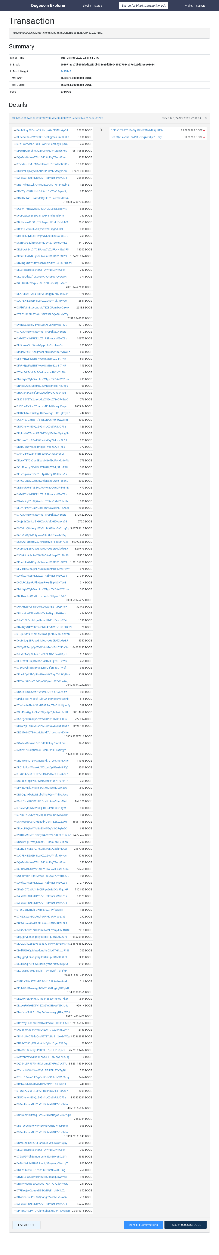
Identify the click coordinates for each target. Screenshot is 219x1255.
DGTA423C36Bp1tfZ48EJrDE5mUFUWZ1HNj (42, 419)
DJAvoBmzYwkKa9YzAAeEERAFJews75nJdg (43, 1057)
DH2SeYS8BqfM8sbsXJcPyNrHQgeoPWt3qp (42, 1043)
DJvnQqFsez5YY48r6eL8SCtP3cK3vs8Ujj (40, 453)
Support (200, 5)
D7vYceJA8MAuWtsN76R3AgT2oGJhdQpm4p (43, 705)
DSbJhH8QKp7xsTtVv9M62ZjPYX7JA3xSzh (41, 692)
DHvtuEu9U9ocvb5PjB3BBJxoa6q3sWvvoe (41, 1176)
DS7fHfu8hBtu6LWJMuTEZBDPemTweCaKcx (42, 307)
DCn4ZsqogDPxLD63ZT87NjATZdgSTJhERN (42, 467)
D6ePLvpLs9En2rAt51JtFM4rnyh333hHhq (40, 215)
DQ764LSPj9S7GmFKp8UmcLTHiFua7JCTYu (41, 1063)
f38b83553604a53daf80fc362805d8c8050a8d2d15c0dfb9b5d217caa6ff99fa (57, 118)
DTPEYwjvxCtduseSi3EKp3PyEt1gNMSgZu (40, 1190)
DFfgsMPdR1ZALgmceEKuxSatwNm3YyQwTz (43, 351)
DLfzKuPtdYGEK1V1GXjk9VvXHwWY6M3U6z (42, 1005)
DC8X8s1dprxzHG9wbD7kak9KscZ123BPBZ (42, 780)
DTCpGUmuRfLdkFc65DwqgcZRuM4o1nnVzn (43, 634)
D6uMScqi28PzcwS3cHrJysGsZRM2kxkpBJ (42, 130)
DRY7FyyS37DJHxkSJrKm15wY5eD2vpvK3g (41, 191)
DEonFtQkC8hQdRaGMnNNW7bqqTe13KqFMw (43, 674)
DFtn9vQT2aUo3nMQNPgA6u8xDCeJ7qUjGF (42, 889)
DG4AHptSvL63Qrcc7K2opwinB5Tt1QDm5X (41, 606)
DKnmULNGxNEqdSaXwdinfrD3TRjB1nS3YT (41, 256)
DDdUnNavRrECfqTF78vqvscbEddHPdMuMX (42, 222)
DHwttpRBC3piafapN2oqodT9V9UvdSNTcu (41, 392)
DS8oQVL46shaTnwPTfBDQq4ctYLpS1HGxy (136, 137)
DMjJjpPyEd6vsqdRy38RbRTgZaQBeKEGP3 (41, 936)
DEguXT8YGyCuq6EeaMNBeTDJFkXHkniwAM (43, 460)
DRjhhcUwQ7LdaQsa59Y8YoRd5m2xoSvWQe (43, 1036)
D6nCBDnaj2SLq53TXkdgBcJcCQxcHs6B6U (42, 480)
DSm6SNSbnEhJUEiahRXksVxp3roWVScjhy (41, 1143)
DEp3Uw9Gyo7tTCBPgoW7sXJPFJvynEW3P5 (42, 249)
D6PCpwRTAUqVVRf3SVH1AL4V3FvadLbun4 (42, 869)
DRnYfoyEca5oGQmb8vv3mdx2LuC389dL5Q (42, 1023)
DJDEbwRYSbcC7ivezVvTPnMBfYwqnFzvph (41, 406)
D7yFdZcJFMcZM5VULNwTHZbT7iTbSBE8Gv (42, 164)
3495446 (66, 71)
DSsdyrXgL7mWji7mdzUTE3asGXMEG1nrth (42, 501)
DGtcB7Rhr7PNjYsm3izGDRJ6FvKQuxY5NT (41, 283)
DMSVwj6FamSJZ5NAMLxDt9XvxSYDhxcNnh (42, 725)
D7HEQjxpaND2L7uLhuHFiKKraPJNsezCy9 (40, 916)
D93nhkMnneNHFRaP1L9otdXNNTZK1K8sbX (42, 1104)
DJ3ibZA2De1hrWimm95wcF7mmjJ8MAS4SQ (43, 930)
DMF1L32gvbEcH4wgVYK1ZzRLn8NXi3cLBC (42, 235)
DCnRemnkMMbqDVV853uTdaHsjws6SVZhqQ (43, 1115)
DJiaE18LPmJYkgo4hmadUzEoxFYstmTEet (41, 620)
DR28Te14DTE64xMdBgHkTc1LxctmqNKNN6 (42, 198)
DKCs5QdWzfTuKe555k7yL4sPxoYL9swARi (41, 276)
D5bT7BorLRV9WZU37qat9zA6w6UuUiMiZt (41, 801)
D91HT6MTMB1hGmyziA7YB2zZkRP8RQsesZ (43, 835)
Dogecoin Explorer (48, 5)
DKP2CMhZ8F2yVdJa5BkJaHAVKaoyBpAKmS (43, 943)
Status (98, 5)
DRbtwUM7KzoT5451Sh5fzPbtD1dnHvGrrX (41, 1084)
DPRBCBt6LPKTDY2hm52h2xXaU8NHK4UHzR (43, 1210)
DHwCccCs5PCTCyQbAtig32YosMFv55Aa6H (42, 1197)
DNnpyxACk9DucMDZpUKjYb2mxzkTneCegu (42, 385)
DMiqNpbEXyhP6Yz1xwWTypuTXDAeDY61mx (42, 379)
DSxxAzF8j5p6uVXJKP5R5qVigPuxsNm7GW (42, 541)
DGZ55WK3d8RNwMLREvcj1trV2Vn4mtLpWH (42, 1029)
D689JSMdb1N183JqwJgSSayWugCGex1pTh (42, 1163)
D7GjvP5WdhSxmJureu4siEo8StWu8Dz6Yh (41, 1156)
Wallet (189, 5)
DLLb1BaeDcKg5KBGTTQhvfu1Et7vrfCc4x (40, 269)
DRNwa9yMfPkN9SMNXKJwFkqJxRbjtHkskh (41, 613)
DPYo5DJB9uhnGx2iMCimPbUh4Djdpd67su (41, 150)
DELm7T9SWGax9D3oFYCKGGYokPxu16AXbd (43, 507)
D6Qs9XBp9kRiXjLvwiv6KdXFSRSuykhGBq (41, 535)
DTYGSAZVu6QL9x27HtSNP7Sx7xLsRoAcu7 (42, 774)
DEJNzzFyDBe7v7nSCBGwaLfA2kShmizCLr (41, 848)
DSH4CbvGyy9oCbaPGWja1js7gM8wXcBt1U (42, 712)
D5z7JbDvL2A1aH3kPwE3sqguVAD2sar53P (42, 293)
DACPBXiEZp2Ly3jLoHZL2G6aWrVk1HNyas (41, 300)
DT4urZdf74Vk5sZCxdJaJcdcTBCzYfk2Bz (41, 372)
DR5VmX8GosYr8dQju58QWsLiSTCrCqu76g (42, 681)
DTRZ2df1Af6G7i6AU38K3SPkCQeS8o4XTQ (42, 314)
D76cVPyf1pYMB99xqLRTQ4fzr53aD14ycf (41, 667)
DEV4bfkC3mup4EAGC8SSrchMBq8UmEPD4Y (43, 568)
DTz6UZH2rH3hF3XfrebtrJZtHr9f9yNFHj (39, 909)
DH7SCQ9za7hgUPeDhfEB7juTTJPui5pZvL (41, 1050)
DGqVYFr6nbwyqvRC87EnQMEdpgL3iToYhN (41, 208)
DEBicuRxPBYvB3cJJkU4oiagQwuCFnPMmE (42, 487)
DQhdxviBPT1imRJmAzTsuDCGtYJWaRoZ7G (42, 875)
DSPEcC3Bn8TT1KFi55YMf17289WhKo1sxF (41, 981)
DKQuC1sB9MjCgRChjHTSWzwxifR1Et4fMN (42, 970)
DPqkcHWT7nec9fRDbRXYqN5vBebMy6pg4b (42, 433)
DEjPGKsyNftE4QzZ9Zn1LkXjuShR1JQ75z (41, 426)
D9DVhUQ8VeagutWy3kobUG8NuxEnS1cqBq (42, 528)
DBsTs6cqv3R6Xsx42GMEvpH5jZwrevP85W (42, 1125)
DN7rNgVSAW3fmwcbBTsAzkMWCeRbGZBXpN (44, 263)
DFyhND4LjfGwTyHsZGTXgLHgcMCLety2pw (41, 787)
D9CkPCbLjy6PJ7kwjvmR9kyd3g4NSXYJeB (41, 582)
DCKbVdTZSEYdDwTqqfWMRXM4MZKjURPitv (137, 130)
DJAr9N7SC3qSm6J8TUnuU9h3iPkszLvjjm (41, 750)
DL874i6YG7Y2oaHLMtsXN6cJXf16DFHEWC (42, 399)
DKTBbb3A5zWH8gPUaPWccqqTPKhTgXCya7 (43, 413)
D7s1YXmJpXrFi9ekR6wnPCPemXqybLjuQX (42, 144)
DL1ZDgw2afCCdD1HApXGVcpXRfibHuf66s (41, 474)
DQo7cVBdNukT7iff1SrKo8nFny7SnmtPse (40, 157)
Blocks (87, 5)
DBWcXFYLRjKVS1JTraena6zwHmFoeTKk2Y (42, 998)
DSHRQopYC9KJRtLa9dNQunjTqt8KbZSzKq (41, 821)
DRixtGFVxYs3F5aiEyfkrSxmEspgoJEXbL (40, 229)
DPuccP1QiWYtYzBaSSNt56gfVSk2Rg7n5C (41, 828)
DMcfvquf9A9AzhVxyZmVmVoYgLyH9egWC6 (43, 1012)
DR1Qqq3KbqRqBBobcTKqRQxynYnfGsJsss (42, 794)
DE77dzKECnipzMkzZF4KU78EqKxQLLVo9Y (41, 661)
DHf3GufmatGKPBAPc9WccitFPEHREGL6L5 (41, 923)
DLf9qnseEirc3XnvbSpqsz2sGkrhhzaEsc (40, 345)
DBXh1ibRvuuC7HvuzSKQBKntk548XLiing (40, 1170)
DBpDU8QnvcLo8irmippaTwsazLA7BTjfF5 (40, 446)
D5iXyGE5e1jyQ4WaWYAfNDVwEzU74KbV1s (42, 647)
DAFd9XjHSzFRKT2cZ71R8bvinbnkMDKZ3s (41, 177)
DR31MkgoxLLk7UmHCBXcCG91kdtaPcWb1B (43, 184)
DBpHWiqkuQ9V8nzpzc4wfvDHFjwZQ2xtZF (41, 596)
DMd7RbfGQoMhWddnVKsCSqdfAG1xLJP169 (43, 950)
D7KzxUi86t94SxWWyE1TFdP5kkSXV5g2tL (41, 331)
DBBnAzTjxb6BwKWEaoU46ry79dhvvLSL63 (41, 440)
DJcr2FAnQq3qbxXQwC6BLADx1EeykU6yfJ (41, 654)
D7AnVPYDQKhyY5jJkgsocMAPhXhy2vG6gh (42, 814)
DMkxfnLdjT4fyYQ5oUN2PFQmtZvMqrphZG (41, 171)
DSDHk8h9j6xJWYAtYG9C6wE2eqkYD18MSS (42, 555)
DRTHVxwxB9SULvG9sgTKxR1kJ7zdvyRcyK (42, 1183)
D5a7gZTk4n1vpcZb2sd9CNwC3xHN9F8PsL (42, 719)
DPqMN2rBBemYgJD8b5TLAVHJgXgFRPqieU (42, 988)
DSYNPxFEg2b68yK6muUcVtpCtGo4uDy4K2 (41, 242)
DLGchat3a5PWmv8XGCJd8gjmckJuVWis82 (42, 137)
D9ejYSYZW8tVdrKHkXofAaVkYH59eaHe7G (41, 324)
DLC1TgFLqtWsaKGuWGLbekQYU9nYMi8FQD (42, 767)
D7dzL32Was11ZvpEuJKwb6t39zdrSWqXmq (42, 1077)
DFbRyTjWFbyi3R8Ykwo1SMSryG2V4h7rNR (41, 358)
